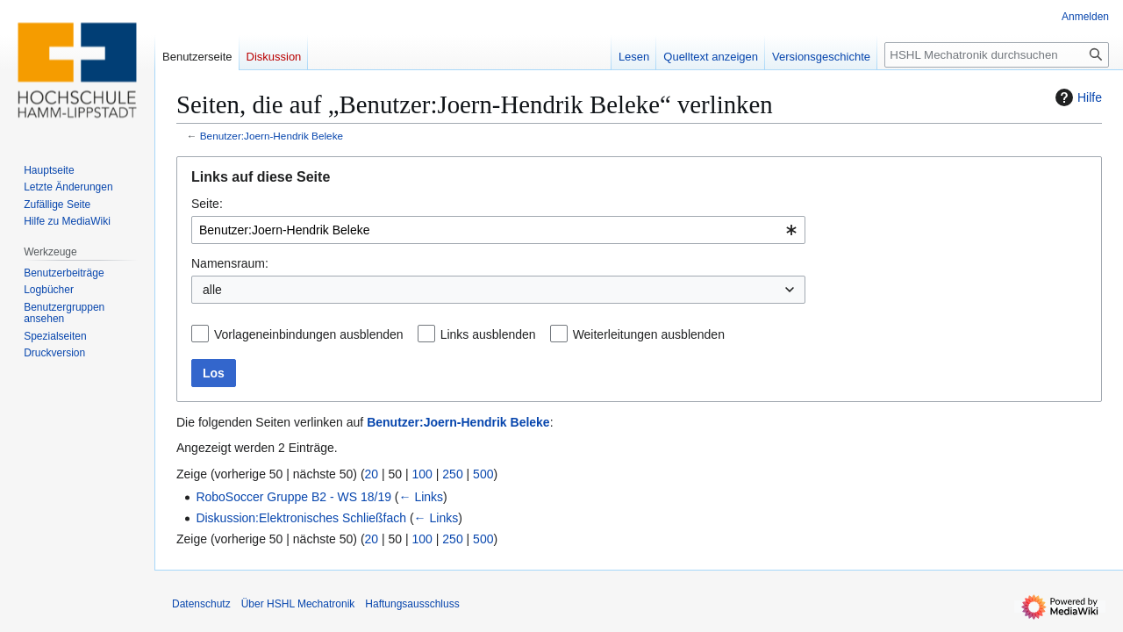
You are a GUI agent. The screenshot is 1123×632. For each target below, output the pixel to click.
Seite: (207, 204)
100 (422, 474)
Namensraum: (229, 263)
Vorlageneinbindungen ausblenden (309, 334)
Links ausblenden (488, 334)
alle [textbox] (212, 290)
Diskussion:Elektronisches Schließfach (301, 518)
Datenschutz (201, 604)
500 (483, 474)
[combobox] (498, 230)
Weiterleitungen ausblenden (649, 334)
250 (452, 474)
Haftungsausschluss (412, 604)
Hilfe (1076, 97)
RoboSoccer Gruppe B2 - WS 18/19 (293, 497)
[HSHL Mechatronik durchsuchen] (996, 55)
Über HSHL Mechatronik (298, 604)
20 (372, 474)
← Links (421, 497)
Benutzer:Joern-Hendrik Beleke (271, 135)
